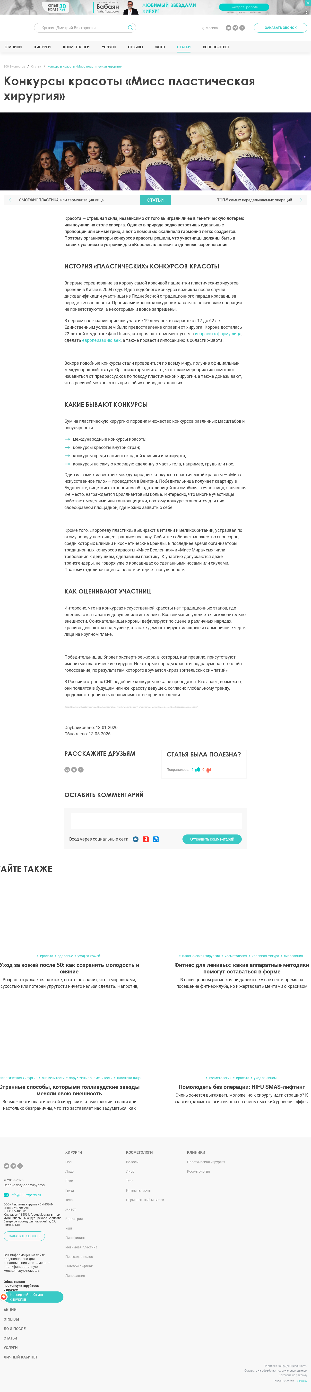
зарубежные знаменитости (90, 1078)
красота (46, 956)
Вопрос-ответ (216, 47)
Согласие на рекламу (293, 1375)
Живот (70, 1209)
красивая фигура (265, 956)
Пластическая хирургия (206, 1162)
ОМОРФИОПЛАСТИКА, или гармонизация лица (61, 200)
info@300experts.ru (26, 1195)
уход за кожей (89, 956)
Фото (160, 47)
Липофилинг (75, 1238)
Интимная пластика (81, 1247)
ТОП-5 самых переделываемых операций (254, 200)
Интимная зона (138, 1190)
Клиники (13, 47)
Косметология (198, 1171)
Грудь (70, 1190)
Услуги (109, 47)
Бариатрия (74, 1219)
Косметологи (76, 47)
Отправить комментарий (212, 839)
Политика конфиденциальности (285, 1366)
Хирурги (42, 47)
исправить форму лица (218, 333)
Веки (69, 1181)
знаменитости (53, 1078)
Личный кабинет (20, 1357)
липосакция (293, 956)
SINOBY (302, 1381)
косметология (236, 956)
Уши (68, 1228)
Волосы (132, 1162)
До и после (15, 1329)
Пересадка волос (79, 1257)
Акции (10, 1310)
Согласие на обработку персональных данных (275, 1370)
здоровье (65, 956)
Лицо (69, 1171)
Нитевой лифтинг (79, 1266)
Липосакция (75, 1276)
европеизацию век (101, 340)
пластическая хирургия (201, 956)
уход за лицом (265, 1078)
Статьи (184, 47)
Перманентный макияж (145, 1200)
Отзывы (135, 47)
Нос (68, 1162)
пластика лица (129, 1078)
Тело (69, 1200)
